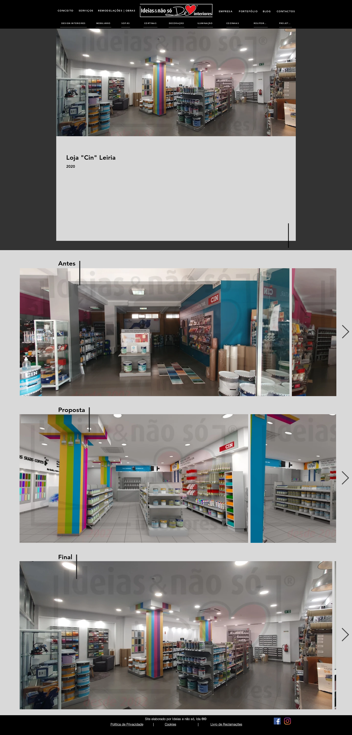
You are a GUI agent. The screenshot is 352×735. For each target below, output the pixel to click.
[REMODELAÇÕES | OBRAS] (116, 10)
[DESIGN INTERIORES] (73, 23)
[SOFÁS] (125, 23)
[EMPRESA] (225, 11)
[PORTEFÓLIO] (248, 11)
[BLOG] (267, 11)
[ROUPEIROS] (261, 23)
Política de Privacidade (126, 724)
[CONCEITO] (65, 10)
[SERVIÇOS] (86, 10)
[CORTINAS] (150, 23)
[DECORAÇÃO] (176, 23)
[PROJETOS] (285, 23)
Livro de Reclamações (226, 724)
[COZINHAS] (232, 23)
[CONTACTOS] (286, 11)
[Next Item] (345, 332)
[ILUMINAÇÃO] (205, 23)
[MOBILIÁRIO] (103, 23)
